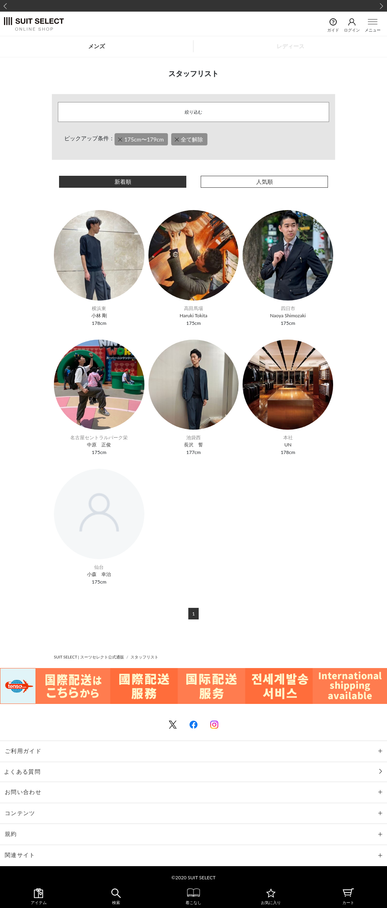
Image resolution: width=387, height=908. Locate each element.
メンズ (96, 46)
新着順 (123, 181)
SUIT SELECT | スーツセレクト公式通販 (89, 656)
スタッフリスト (144, 656)
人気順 (264, 181)
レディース (290, 46)
